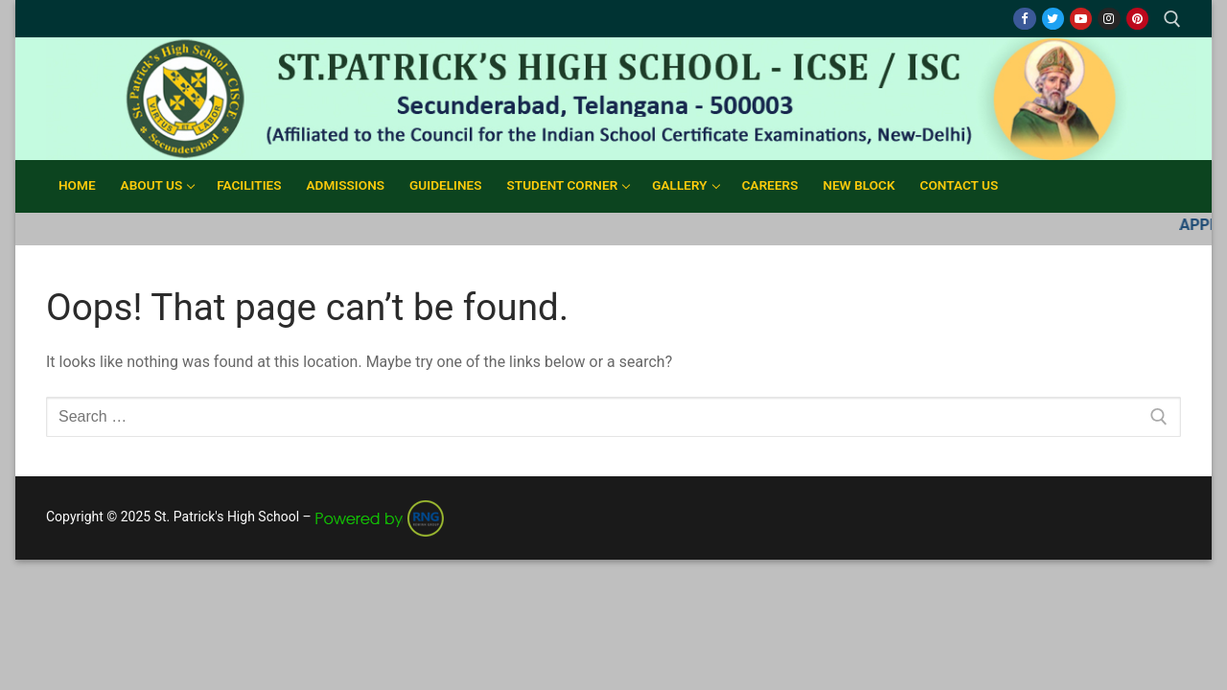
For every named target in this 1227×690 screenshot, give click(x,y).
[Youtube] (1081, 19)
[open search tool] (1172, 19)
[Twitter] (1053, 19)
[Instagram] (1109, 19)
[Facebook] (1024, 19)
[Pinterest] (1137, 19)
